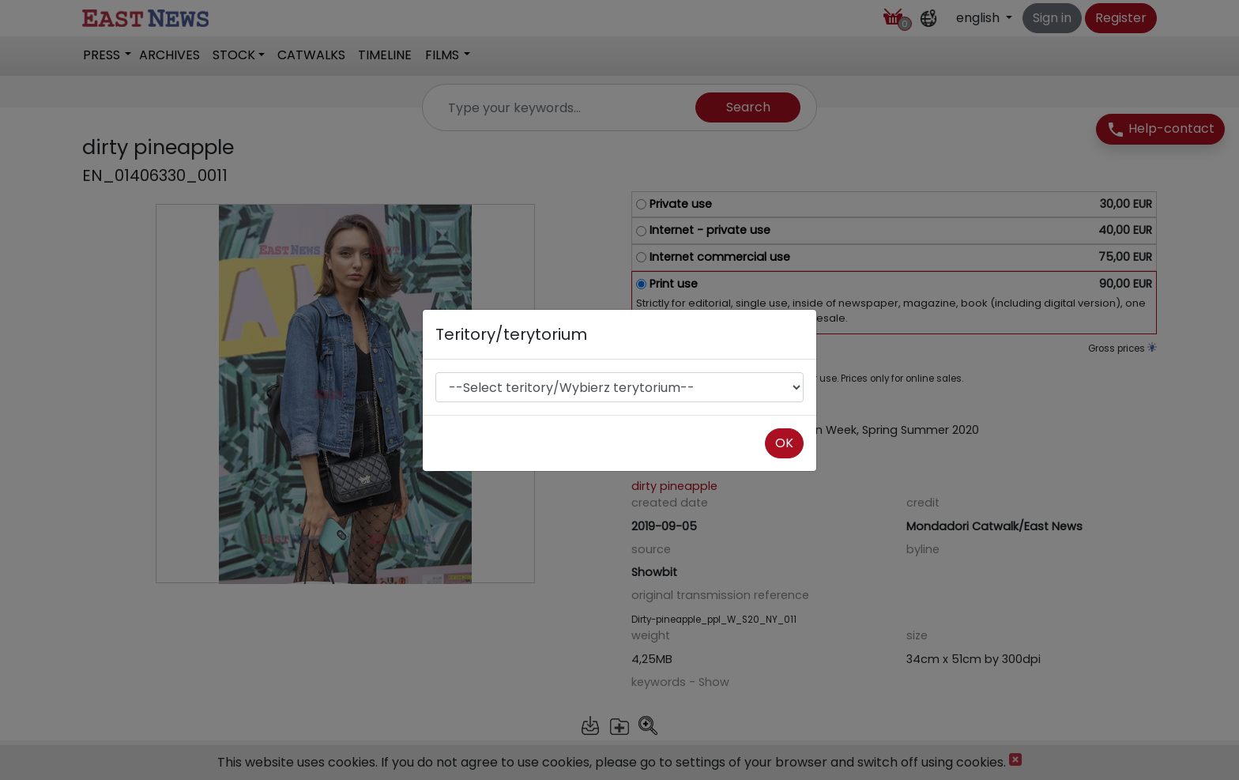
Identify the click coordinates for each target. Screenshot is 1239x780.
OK (784, 443)
